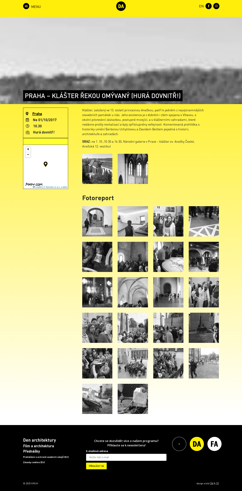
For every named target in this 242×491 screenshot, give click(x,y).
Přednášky (31, 451)
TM (211, 483)
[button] (45, 164)
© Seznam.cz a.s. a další (55, 187)
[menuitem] (201, 6)
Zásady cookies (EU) (34, 462)
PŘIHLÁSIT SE (96, 466)
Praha (37, 113)
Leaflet (37, 187)
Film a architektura (38, 446)
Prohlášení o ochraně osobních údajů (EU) (46, 457)
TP (217, 483)
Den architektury (39, 440)
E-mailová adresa (97, 451)
